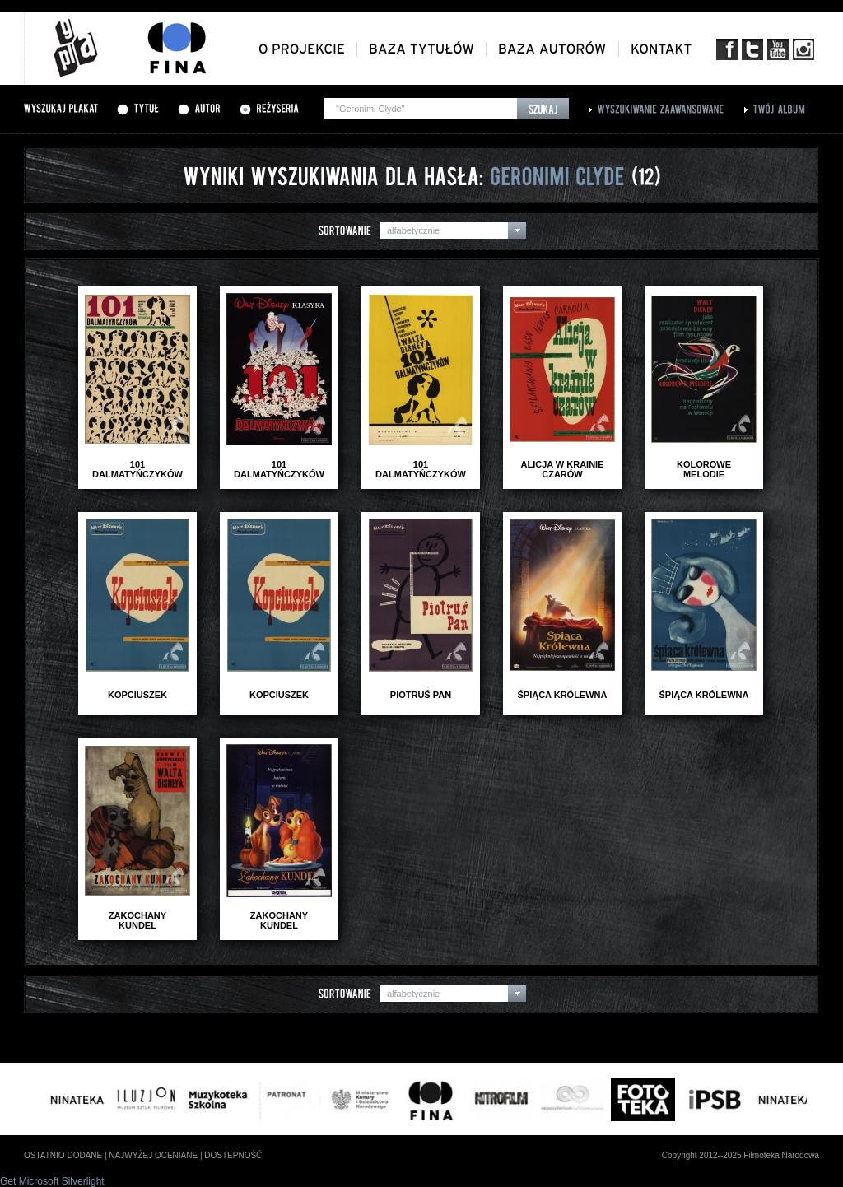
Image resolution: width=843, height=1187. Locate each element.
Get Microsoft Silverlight (52, 1181)
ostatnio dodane (63, 1155)
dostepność (233, 1155)
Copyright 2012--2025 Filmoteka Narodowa (740, 1155)
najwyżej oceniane (153, 1155)
